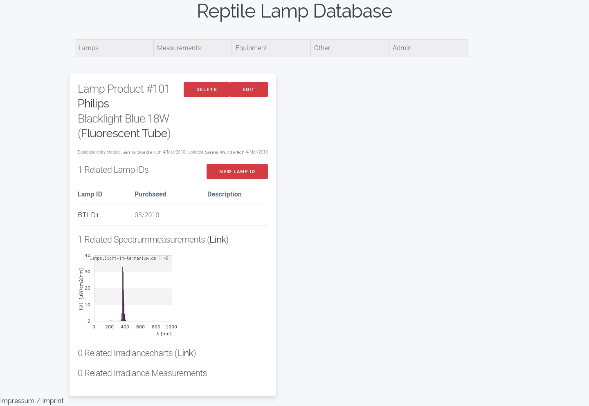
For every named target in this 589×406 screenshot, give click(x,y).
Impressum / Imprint (32, 401)
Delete (206, 89)
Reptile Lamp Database (294, 11)
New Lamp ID (237, 171)
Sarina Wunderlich (142, 152)
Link (217, 239)
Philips (93, 103)
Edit (249, 89)
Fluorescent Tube (124, 133)
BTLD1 (88, 215)
